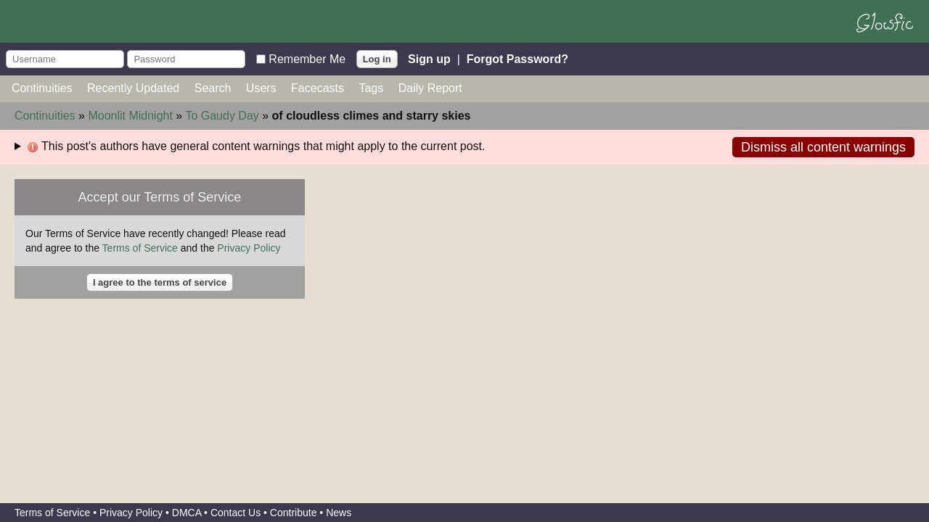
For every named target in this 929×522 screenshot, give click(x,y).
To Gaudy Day (221, 115)
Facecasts (317, 88)
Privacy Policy (248, 248)
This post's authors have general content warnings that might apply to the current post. (256, 146)
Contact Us (235, 512)
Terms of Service (140, 248)
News (338, 512)
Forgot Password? (517, 58)
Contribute (293, 512)
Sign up (429, 58)
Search (213, 88)
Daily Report (430, 88)
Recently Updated (133, 88)
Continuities (42, 88)
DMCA (186, 512)
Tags (371, 88)
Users (261, 88)
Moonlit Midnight (130, 115)
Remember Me (307, 58)
